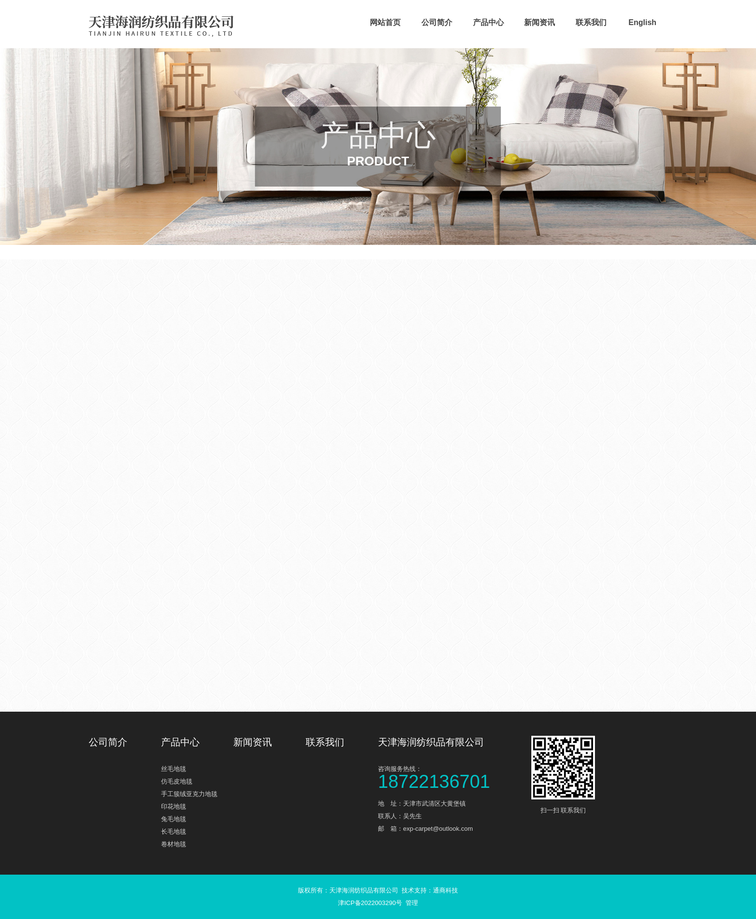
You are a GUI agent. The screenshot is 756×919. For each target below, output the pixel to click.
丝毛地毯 (173, 768)
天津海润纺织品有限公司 (431, 742)
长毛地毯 (173, 831)
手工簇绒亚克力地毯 (189, 793)
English (643, 22)
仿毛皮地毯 (176, 781)
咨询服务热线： (450, 776)
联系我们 (591, 22)
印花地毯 (173, 806)
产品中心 (488, 22)
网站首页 (385, 22)
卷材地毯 (173, 844)
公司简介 (436, 22)
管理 (411, 902)
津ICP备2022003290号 (370, 902)
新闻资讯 (539, 22)
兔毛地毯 (173, 819)
